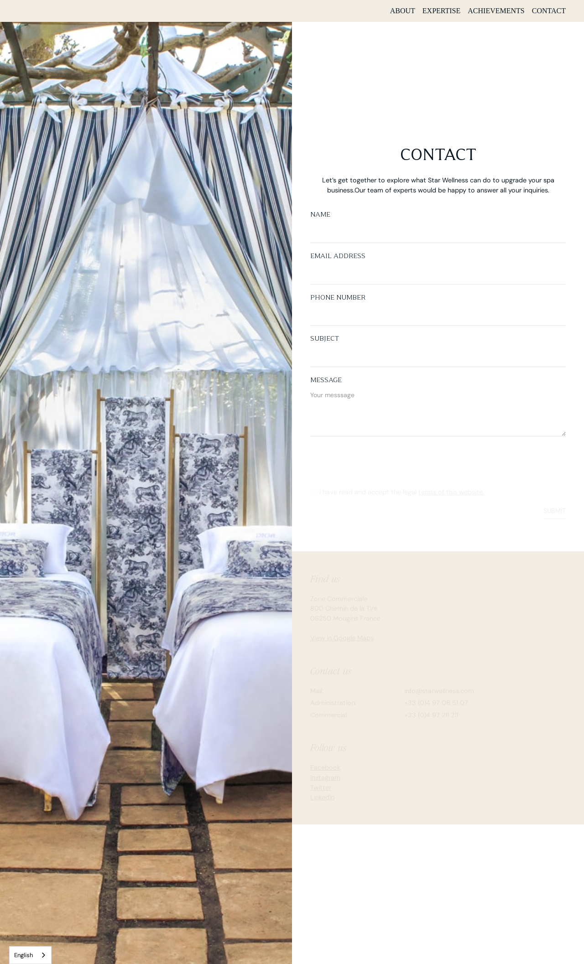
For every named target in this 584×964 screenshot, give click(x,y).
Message (326, 380)
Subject (324, 338)
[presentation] (379, 462)
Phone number (337, 297)
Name (320, 214)
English (23, 955)
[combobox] (30, 955)
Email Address (337, 256)
